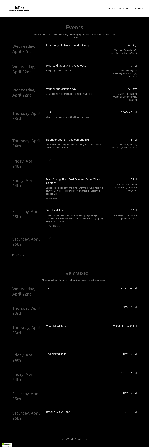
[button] (139, 8)
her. (63, 221)
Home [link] (111, 9)
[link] (19, 8)
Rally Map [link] (125, 9)
